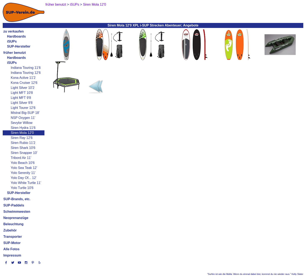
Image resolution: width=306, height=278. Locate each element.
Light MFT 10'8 (22, 92)
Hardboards (16, 36)
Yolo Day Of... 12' (23, 178)
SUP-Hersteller (18, 46)
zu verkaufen (13, 31)
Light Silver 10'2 (22, 87)
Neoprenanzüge (15, 218)
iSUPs (12, 41)
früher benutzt (14, 52)
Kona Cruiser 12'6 (24, 82)
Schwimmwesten (16, 211)
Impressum (12, 255)
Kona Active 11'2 (23, 77)
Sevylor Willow (22, 123)
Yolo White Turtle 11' (26, 183)
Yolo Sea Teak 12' (24, 168)
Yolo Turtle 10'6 (22, 188)
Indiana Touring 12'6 (26, 72)
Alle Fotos (11, 249)
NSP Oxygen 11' (23, 118)
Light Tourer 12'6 (23, 107)
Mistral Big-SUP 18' (25, 112)
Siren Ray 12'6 (22, 138)
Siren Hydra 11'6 (23, 128)
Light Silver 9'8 (22, 102)
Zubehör (10, 230)
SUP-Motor (12, 243)
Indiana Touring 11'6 (26, 67)
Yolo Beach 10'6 (23, 163)
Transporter (12, 236)
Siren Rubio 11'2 (23, 143)
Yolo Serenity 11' (23, 173)
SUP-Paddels (13, 205)
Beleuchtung (13, 224)
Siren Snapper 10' (24, 153)
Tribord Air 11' (21, 158)
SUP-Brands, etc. (16, 199)
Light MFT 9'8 (21, 97)
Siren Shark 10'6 (23, 148)
